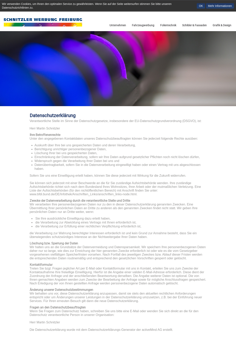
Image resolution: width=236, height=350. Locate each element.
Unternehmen (117, 25)
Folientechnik (168, 25)
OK (201, 5)
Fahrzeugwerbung (143, 25)
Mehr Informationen (220, 5)
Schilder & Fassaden (194, 25)
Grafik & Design (222, 25)
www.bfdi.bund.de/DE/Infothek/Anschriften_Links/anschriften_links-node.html (83, 194)
